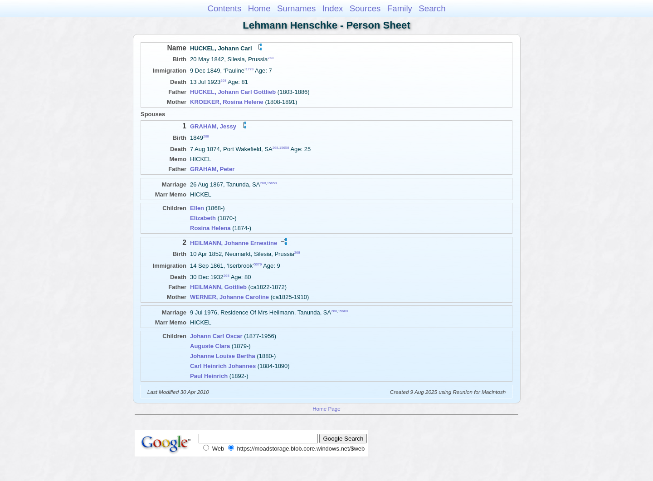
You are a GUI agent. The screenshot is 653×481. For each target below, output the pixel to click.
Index (332, 8)
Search (432, 8)
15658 (284, 148)
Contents (224, 8)
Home (259, 8)
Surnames (296, 8)
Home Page (326, 409)
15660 (343, 311)
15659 (272, 183)
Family (399, 8)
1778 (249, 69)
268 (270, 58)
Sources (365, 8)
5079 (258, 264)
